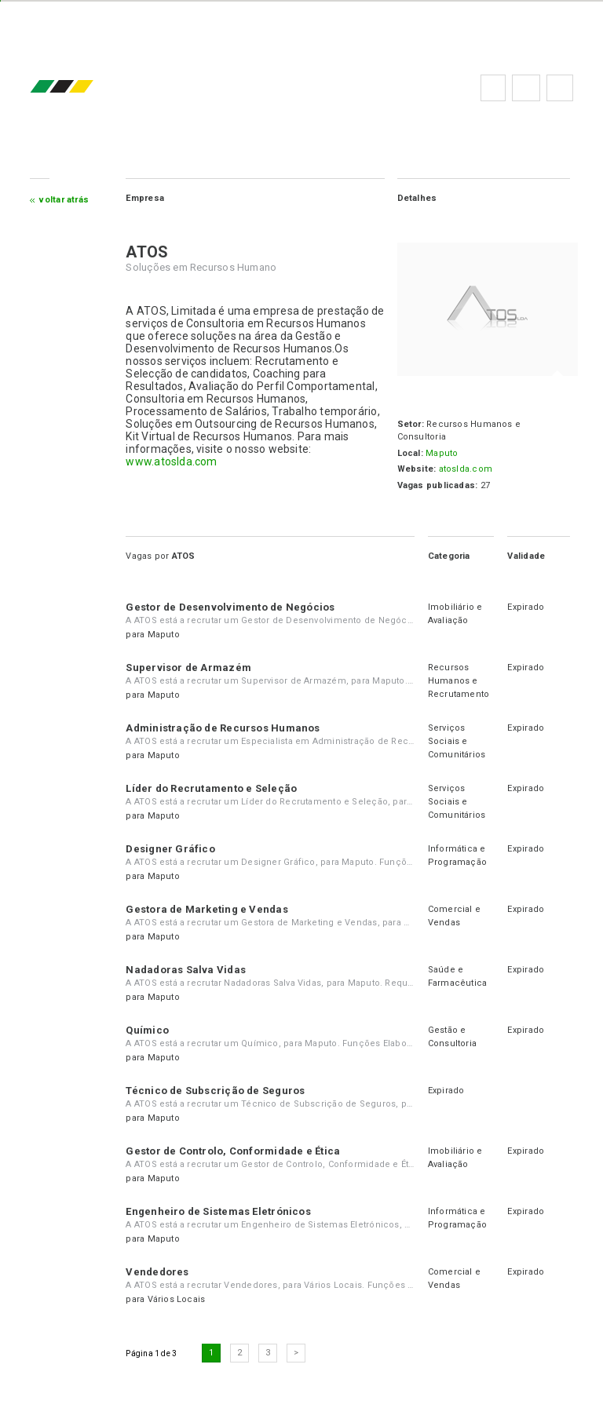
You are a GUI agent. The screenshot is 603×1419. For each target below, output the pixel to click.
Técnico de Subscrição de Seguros (215, 1090)
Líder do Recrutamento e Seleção (211, 788)
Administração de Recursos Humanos (223, 728)
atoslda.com (465, 469)
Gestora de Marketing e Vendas (206, 909)
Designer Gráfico (170, 849)
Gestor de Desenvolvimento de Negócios (230, 607)
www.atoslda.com (171, 461)
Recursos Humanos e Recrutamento (459, 680)
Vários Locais (177, 1299)
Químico (147, 1030)
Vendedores (157, 1272)
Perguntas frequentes (526, 88)
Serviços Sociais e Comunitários (457, 741)
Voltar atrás (64, 200)
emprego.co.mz (85, 87)
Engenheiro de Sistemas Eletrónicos (218, 1211)
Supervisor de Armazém (188, 667)
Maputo (442, 453)
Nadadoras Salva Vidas (186, 970)
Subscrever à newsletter (559, 88)
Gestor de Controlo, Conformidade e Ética (233, 1151)
